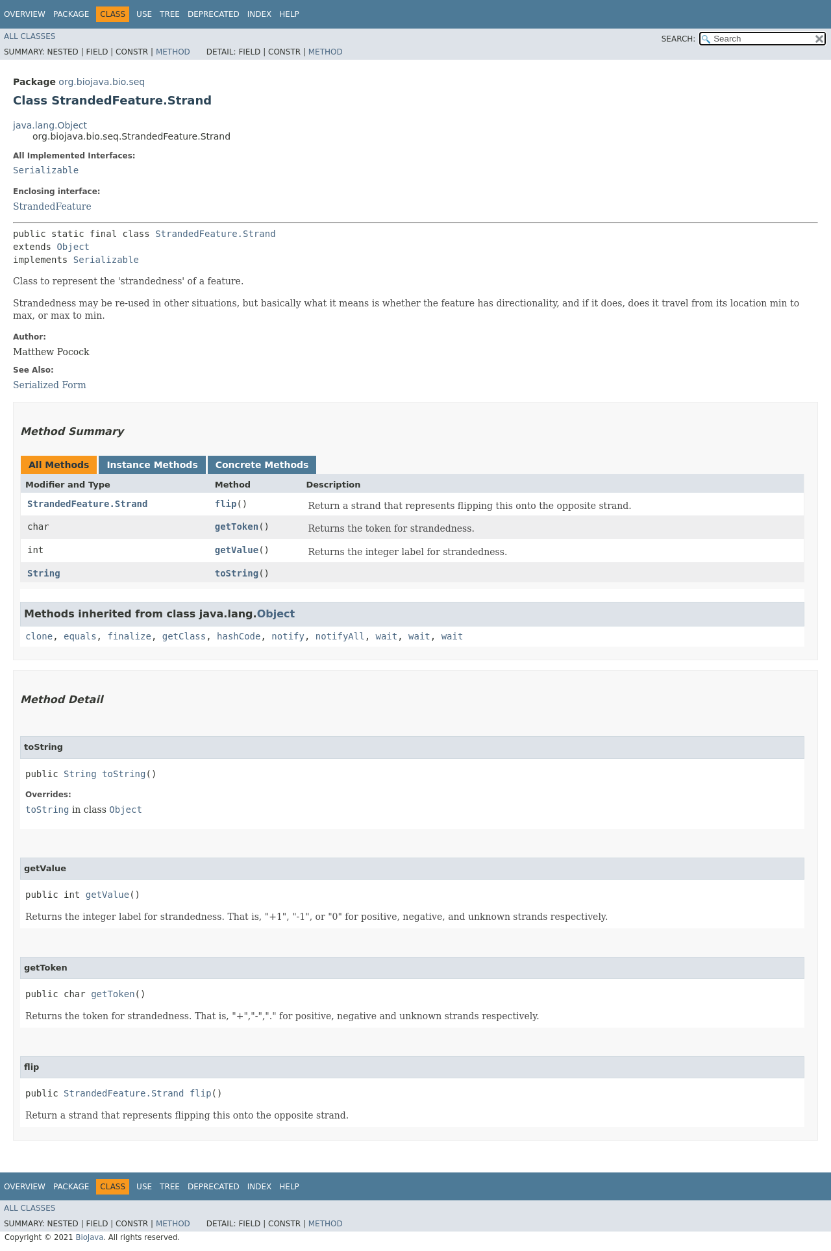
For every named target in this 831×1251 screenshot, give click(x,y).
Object (73, 247)
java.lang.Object (50, 125)
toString (236, 573)
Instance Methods (151, 465)
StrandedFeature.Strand (215, 234)
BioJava (89, 1237)
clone (39, 636)
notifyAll (340, 636)
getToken (236, 526)
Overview (24, 14)
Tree (170, 14)
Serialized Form (49, 385)
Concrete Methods (262, 465)
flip (226, 504)
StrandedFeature (52, 206)
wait (387, 636)
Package (71, 14)
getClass (184, 636)
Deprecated (214, 14)
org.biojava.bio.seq (101, 82)
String (43, 573)
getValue (236, 550)
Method (173, 51)
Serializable (46, 170)
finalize (129, 636)
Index (259, 14)
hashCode (238, 636)
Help (289, 14)
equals (80, 636)
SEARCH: (679, 38)
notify (287, 636)
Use (144, 14)
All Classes (29, 36)
